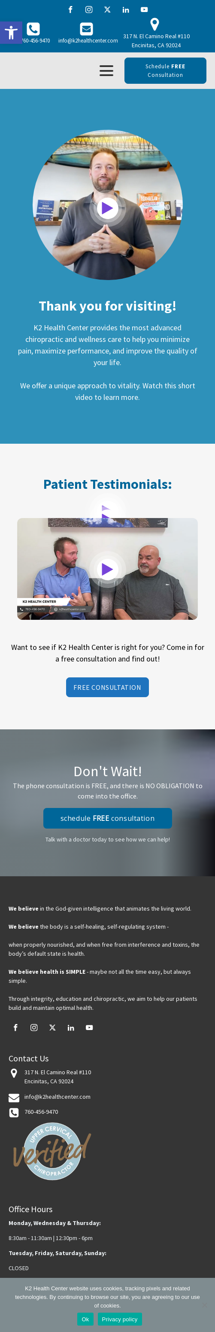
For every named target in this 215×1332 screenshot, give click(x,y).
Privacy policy (120, 1319)
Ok (85, 1319)
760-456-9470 (35, 40)
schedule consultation (165, 71)
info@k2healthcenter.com (88, 40)
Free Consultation (107, 687)
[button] (11, 32)
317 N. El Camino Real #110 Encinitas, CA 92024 (156, 40)
